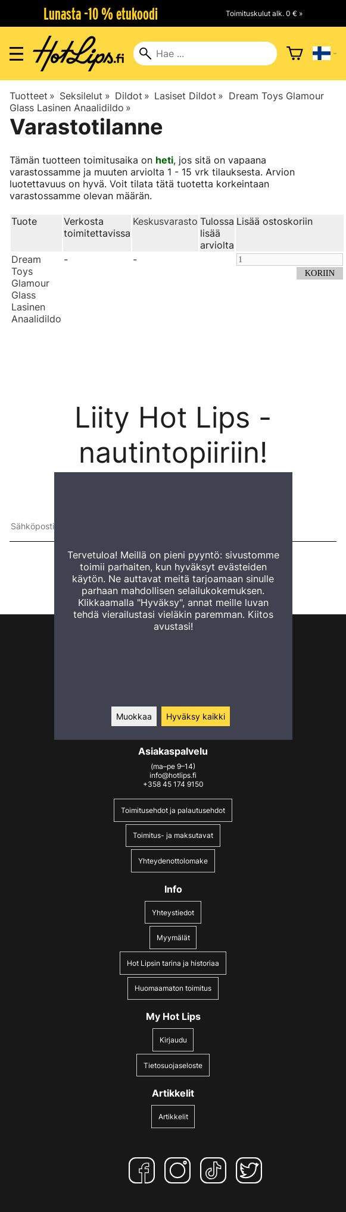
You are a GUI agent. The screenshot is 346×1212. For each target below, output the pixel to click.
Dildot (132, 96)
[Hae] (204, 53)
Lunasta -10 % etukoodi (100, 14)
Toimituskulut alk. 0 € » (264, 13)
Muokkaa (134, 716)
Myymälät (173, 937)
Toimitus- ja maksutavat (173, 835)
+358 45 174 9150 (173, 784)
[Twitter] (251, 1170)
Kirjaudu (173, 1039)
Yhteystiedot (173, 912)
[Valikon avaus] (16, 54)
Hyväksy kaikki (195, 716)
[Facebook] (144, 1170)
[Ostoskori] (294, 53)
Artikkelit (173, 1116)
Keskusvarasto (165, 221)
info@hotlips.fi (173, 775)
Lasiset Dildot (188, 96)
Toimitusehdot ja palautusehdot (173, 810)
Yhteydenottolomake (173, 860)
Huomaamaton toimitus (173, 988)
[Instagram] (179, 1170)
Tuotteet (32, 96)
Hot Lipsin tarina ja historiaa (173, 963)
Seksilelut (85, 96)
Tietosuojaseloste (173, 1065)
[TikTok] (215, 1170)
